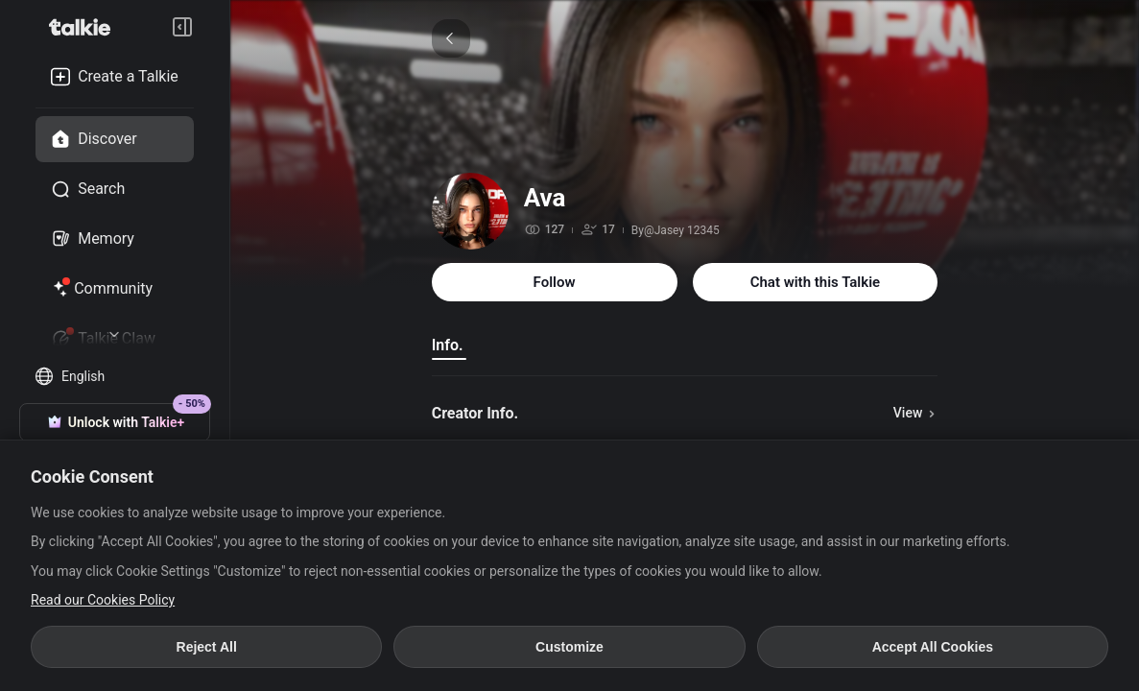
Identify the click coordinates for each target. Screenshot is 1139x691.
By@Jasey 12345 (675, 230)
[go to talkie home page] (85, 27)
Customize (569, 647)
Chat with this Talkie (815, 282)
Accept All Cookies (932, 647)
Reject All (207, 647)
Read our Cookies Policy (103, 600)
